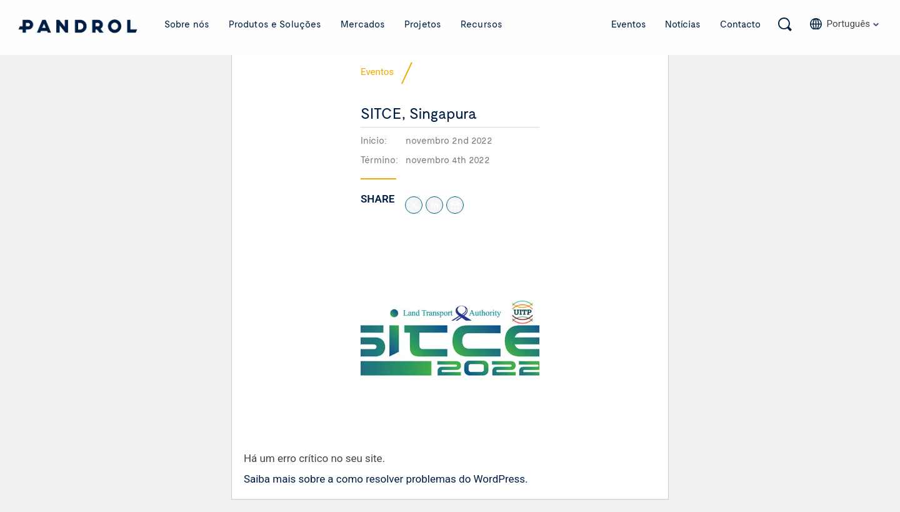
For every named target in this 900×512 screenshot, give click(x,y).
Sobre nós (186, 23)
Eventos (628, 23)
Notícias (683, 23)
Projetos (422, 23)
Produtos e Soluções (275, 23)
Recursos (481, 23)
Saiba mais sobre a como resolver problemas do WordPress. (386, 479)
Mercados (363, 23)
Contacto (740, 23)
